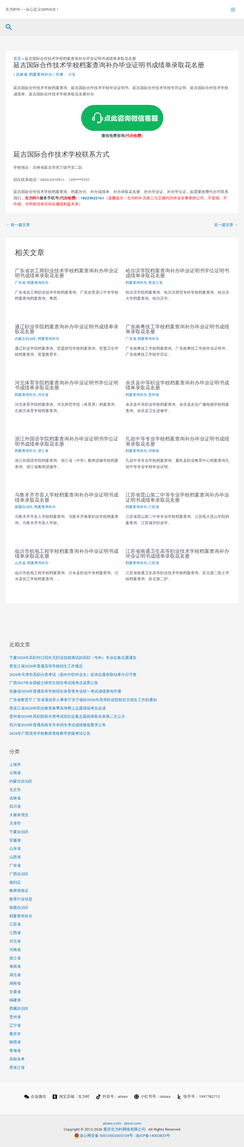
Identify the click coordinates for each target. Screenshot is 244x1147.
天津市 (15, 823)
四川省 (15, 806)
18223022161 (92, 198)
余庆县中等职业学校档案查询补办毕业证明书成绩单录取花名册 (177, 385)
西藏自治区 (19, 1008)
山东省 (20, 563)
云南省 (15, 772)
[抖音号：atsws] (111, 1096)
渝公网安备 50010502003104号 (103, 1135)
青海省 (15, 1050)
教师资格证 (19, 890)
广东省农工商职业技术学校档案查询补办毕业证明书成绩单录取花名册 (66, 273)
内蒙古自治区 (25, 339)
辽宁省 (15, 1025)
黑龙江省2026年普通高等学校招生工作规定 (46, 666)
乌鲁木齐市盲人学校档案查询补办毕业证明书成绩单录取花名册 (66, 497)
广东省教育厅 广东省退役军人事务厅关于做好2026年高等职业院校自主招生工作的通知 (83, 699)
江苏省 (153, 507)
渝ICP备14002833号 (153, 1135)
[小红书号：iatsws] (152, 1096)
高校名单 (17, 1059)
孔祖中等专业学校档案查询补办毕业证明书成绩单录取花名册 (177, 441)
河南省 (153, 451)
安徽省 (15, 840)
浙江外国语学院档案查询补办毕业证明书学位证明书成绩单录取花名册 (66, 441)
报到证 (15, 882)
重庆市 (15, 1034)
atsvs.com (132, 1123)
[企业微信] (34, 1096)
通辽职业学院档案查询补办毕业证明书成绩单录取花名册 (66, 329)
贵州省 (153, 395)
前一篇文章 (18, 225)
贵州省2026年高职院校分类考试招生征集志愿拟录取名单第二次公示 (67, 716)
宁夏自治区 (19, 832)
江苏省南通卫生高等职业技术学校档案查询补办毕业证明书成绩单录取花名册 (177, 553)
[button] (8, 27)
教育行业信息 (20, 899)
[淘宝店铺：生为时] (71, 1096)
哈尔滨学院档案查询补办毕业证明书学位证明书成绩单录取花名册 (177, 273)
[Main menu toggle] (233, 9)
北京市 (15, 789)
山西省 (15, 857)
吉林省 (21, 74)
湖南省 (15, 983)
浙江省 (43, 451)
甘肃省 (15, 992)
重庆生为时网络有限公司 (124, 1129)
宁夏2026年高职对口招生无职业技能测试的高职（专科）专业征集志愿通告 (73, 657)
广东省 (20, 283)
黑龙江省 (155, 283)
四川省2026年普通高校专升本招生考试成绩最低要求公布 (57, 725)
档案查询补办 (40, 74)
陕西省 (15, 1042)
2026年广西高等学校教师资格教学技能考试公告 (50, 733)
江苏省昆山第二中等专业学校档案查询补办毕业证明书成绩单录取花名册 (177, 497)
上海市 (15, 764)
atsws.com (112, 1123)
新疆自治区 (24, 507)
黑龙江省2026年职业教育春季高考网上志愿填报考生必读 (57, 708)
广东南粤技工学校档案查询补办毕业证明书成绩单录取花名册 (177, 329)
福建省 (15, 1000)
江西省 (15, 932)
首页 (17, 58)
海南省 (15, 966)
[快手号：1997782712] (198, 1096)
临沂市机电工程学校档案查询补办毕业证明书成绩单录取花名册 (66, 553)
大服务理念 (19, 815)
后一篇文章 (226, 225)
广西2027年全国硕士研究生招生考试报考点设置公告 (53, 683)
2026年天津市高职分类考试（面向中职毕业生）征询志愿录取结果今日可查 (73, 674)
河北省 (43, 395)
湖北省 (15, 975)
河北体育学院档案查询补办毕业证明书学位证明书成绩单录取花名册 (66, 385)
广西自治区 (19, 874)
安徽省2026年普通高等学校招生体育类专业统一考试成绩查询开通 (65, 691)
